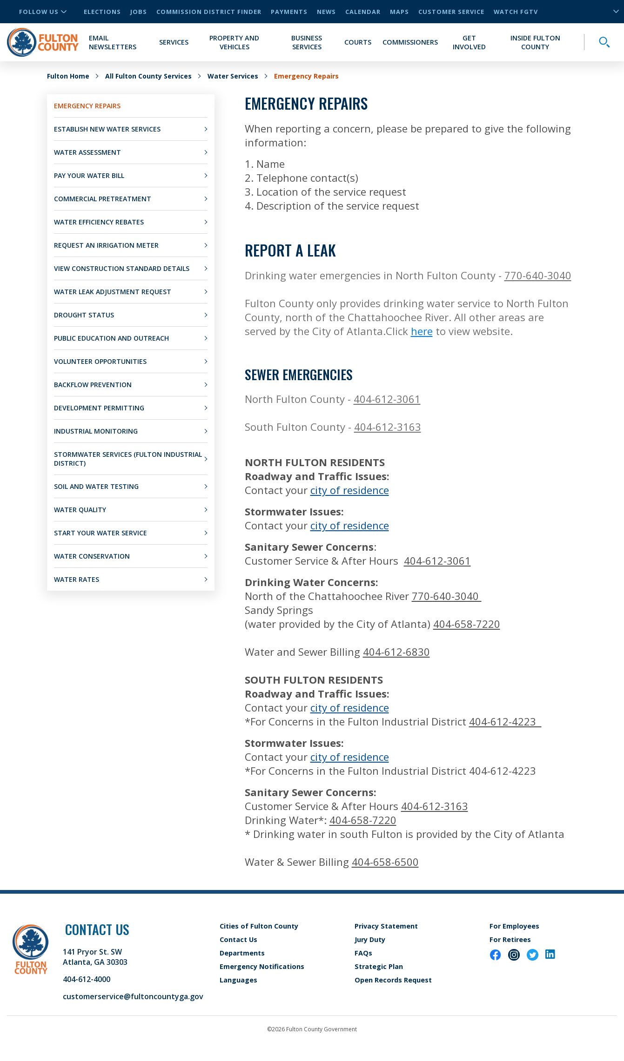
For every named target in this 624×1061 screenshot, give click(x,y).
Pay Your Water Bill (89, 175)
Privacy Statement (386, 926)
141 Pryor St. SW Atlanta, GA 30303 (95, 957)
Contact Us (238, 939)
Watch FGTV (516, 11)
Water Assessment (87, 152)
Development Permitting (99, 407)
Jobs (138, 11)
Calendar (363, 11)
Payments (289, 11)
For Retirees (510, 939)
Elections (102, 11)
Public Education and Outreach (111, 338)
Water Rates (76, 579)
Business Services (306, 42)
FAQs (363, 953)
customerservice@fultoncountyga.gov (133, 996)
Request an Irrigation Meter (106, 245)
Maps (399, 11)
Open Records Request (393, 979)
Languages (238, 979)
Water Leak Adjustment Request (112, 291)
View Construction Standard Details (121, 268)
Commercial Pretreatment (102, 198)
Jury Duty (370, 939)
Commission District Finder (209, 11)
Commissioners (410, 42)
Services (173, 42)
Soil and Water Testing (96, 486)
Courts (357, 42)
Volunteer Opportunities (100, 361)
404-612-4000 (86, 979)
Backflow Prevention (93, 384)
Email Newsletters (112, 42)
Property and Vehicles (234, 42)
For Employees (514, 926)
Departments (242, 953)
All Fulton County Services (148, 76)
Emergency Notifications (262, 966)
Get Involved (469, 42)
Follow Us (43, 11)
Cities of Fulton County (259, 926)
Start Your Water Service (100, 532)
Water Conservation (92, 556)
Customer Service (451, 11)
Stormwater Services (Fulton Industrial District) (128, 459)
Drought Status (84, 314)
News (326, 11)
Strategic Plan (379, 966)
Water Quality (80, 509)
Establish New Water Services (107, 129)
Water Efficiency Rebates (99, 221)
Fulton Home (68, 76)
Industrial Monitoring (96, 431)
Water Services (233, 76)
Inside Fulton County (535, 42)
